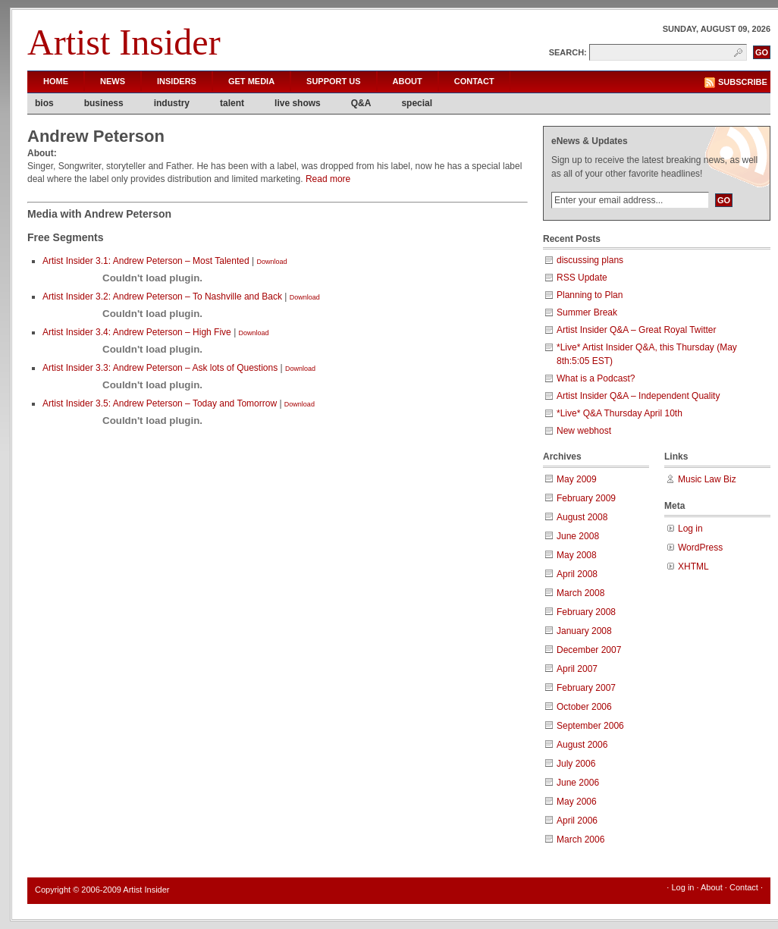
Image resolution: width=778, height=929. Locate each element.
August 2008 (582, 517)
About (407, 81)
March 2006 (580, 839)
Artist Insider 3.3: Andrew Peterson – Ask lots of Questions (160, 367)
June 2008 (578, 536)
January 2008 (584, 631)
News (112, 81)
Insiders (176, 81)
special (416, 103)
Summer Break (587, 312)
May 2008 (577, 555)
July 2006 (576, 763)
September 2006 (590, 725)
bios (44, 103)
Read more (328, 179)
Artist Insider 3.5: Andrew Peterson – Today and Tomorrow (159, 403)
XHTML (693, 566)
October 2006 (584, 706)
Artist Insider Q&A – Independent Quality (638, 396)
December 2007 (589, 650)
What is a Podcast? (596, 378)
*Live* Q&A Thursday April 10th (619, 413)
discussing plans (590, 260)
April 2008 (577, 574)
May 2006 (577, 801)
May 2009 (577, 479)
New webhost (584, 430)
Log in (690, 528)
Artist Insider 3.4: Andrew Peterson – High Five (136, 332)
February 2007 (586, 688)
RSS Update (582, 277)
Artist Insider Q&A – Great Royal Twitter (637, 330)
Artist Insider (124, 42)
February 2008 (586, 612)
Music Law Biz (707, 479)
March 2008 (580, 593)
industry (172, 103)
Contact (474, 81)
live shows (297, 103)
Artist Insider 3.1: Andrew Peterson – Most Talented (145, 261)
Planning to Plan (590, 295)
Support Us (333, 81)
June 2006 (578, 782)
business (104, 103)
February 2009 (586, 498)
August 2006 (582, 744)
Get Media (251, 81)
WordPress (700, 547)
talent (232, 103)
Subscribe (742, 81)
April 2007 (577, 669)
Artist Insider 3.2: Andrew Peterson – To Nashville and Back (162, 296)
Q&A (361, 103)
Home (55, 81)
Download (271, 261)
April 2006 (577, 820)
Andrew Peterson (96, 136)
